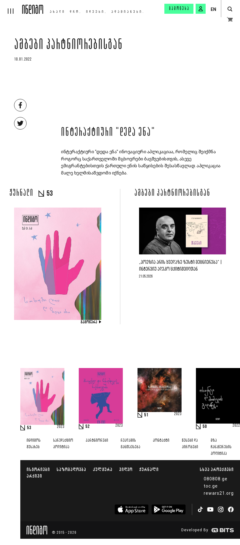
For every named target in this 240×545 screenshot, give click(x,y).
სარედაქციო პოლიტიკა (63, 443)
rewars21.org (219, 493)
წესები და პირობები (190, 443)
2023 (60, 427)
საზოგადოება (71, 469)
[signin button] (201, 9)
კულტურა (102, 469)
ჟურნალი (149, 469)
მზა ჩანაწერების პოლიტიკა (221, 447)
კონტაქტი (161, 440)
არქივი (34, 476)
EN (213, 9)
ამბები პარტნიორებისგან (68, 46)
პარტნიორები (97, 440)
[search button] (230, 9)
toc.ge (211, 486)
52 (87, 426)
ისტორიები (38, 469)
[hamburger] (11, 7)
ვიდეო (125, 469)
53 (29, 427)
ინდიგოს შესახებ (34, 443)
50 (204, 426)
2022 (236, 426)
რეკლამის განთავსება (130, 443)
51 (146, 415)
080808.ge (216, 478)
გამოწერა (179, 8)
